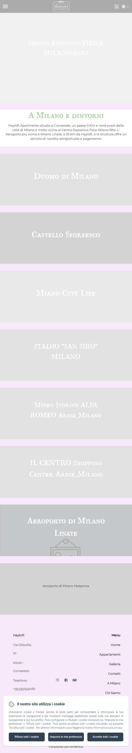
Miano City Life (66, 293)
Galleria (114, 664)
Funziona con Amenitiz (66, 746)
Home (115, 645)
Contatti (114, 673)
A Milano (113, 683)
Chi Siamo (112, 693)
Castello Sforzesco (66, 235)
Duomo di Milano (66, 176)
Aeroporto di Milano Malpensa (66, 586)
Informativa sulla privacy (107, 727)
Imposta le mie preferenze (66, 736)
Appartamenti (109, 654)
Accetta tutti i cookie (105, 736)
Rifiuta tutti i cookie (27, 736)
